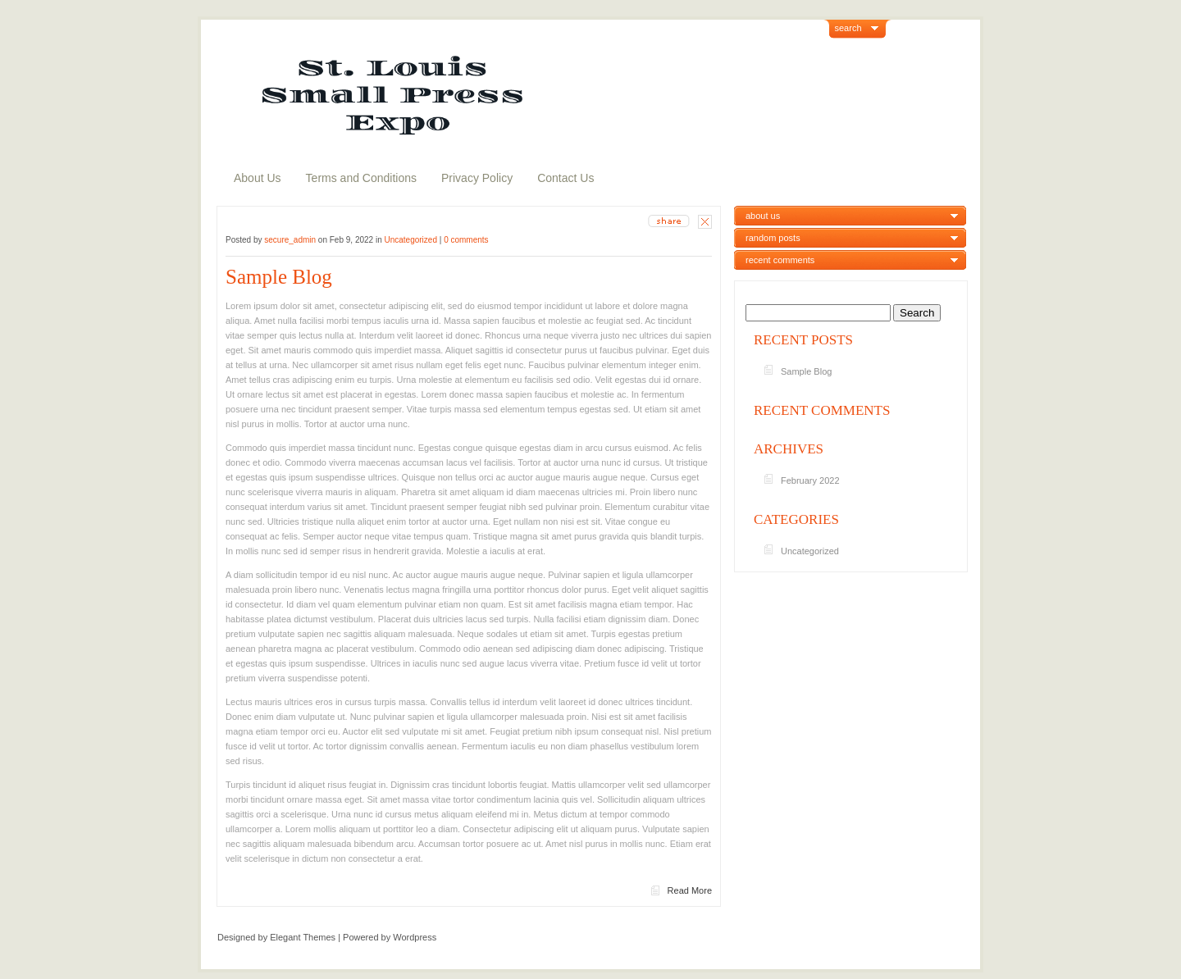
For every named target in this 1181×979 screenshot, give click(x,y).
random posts (773, 238)
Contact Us (565, 177)
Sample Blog (279, 277)
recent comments (780, 260)
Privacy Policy (477, 177)
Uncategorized (410, 239)
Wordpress (414, 937)
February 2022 (810, 480)
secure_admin (290, 239)
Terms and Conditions (361, 177)
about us (763, 216)
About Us (257, 177)
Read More (690, 890)
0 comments (466, 239)
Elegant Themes (302, 937)
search (848, 28)
